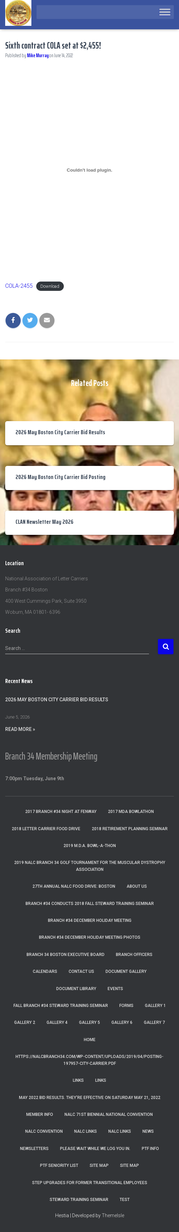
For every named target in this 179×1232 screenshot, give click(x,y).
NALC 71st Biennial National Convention (108, 1114)
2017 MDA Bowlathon (131, 811)
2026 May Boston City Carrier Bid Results (60, 432)
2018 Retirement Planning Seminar (130, 828)
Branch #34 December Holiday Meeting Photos (89, 937)
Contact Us (81, 971)
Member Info (39, 1114)
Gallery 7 (154, 1022)
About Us (137, 886)
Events (115, 988)
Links (78, 1080)
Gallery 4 (57, 1022)
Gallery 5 (89, 1022)
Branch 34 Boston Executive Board (66, 954)
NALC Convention (44, 1131)
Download (49, 286)
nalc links (85, 1131)
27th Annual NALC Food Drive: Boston (73, 886)
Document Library (76, 988)
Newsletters (34, 1148)
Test (125, 1199)
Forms (126, 1005)
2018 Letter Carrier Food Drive (46, 828)
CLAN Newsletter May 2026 (44, 522)
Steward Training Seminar (79, 1199)
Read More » (20, 729)
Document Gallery (126, 971)
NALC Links (119, 1131)
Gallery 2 (24, 1022)
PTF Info (150, 1148)
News (148, 1131)
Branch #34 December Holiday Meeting (89, 920)
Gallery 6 (121, 1022)
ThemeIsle (113, 1215)
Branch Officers (134, 954)
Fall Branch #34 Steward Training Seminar (60, 1005)
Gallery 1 (155, 1005)
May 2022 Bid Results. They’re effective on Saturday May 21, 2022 (89, 1097)
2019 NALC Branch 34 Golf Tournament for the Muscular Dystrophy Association (89, 866)
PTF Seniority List (59, 1165)
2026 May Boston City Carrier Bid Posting (61, 477)
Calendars (45, 971)
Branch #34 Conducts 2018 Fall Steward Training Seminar (90, 903)
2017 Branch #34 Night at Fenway (61, 811)
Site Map (99, 1165)
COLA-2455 (19, 286)
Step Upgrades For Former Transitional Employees (89, 1182)
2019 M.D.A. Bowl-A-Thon (89, 845)
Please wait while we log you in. (95, 1148)
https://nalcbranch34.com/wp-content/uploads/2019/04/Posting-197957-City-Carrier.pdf (89, 1060)
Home (90, 1039)
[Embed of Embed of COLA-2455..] (89, 170)
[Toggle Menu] (164, 12)
